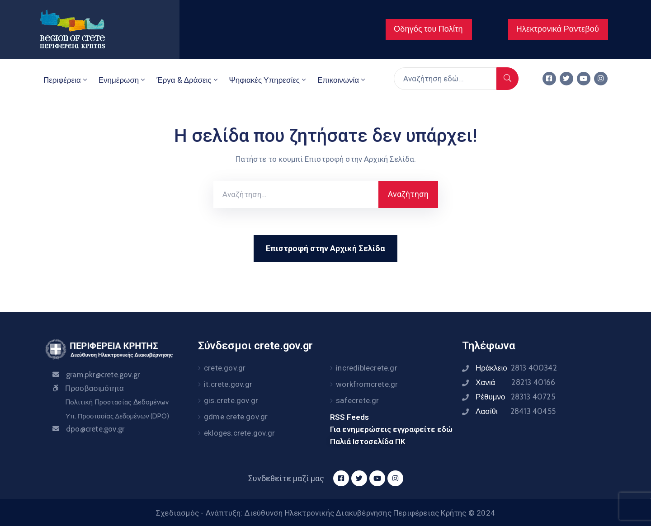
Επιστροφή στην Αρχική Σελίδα (325, 248)
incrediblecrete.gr (366, 367)
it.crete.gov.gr (228, 384)
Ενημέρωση (123, 80)
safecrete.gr (357, 400)
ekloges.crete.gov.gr (239, 432)
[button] (429, 29)
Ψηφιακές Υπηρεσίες (268, 80)
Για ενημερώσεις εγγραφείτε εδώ (391, 429)
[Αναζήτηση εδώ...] (445, 78)
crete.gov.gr (224, 367)
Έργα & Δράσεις (187, 80)
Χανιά (515, 382)
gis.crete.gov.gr (231, 400)
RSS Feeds (349, 417)
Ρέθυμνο (515, 396)
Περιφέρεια (66, 80)
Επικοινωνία (342, 80)
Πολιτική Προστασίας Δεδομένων (117, 402)
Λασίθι (516, 411)
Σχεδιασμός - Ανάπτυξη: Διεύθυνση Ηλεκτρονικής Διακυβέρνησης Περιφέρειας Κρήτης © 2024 (325, 512)
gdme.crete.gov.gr (236, 416)
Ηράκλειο (516, 367)
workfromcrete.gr (367, 384)
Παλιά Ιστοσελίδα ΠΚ (368, 441)
